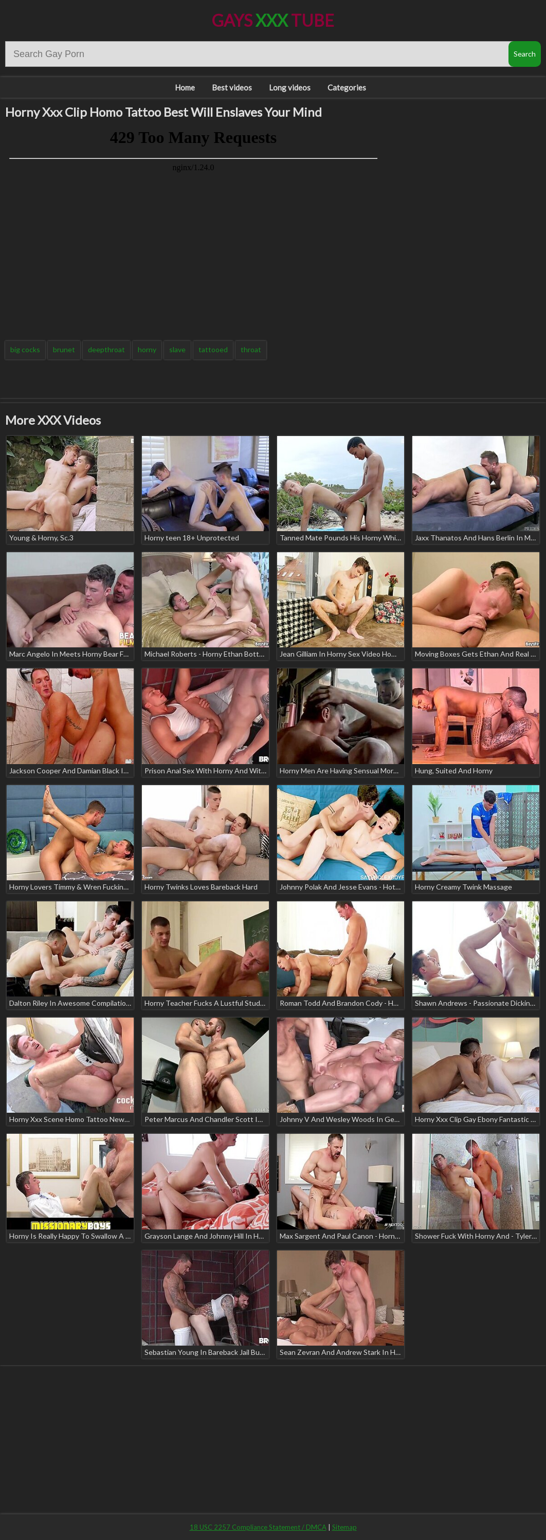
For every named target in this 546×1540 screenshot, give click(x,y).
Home (185, 87)
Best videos (232, 87)
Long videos (290, 87)
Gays (273, 20)
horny (147, 349)
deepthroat (106, 349)
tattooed (213, 349)
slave (177, 349)
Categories (346, 87)
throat (251, 349)
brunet (64, 349)
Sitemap (344, 1527)
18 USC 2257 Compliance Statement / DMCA (258, 1527)
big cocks (25, 349)
